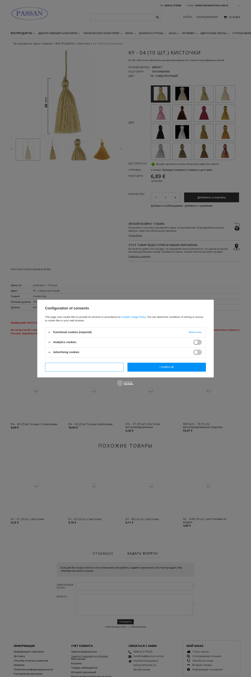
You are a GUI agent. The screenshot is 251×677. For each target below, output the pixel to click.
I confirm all (167, 367)
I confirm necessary (84, 367)
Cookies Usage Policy (133, 316)
